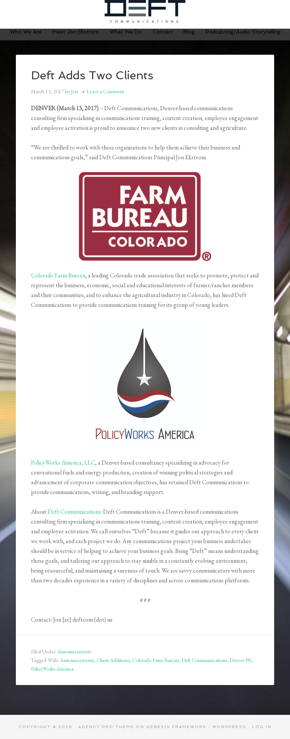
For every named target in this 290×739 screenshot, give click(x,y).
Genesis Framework (176, 727)
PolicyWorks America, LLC (63, 462)
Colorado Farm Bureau (58, 275)
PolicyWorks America (52, 668)
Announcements (74, 651)
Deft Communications (145, 11)
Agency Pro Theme (106, 727)
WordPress (229, 727)
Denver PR (241, 660)
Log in (261, 727)
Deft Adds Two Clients (92, 75)
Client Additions (113, 660)
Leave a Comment (105, 91)
